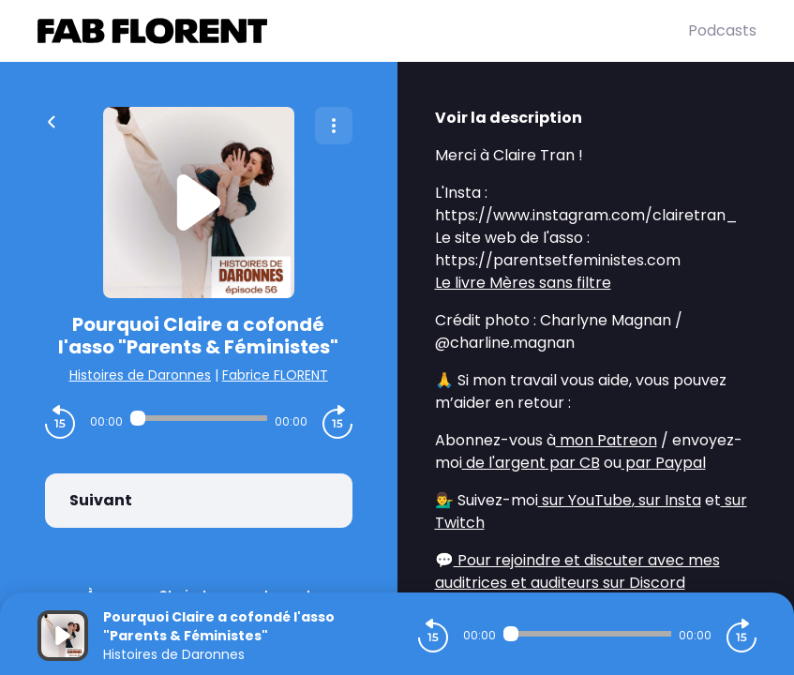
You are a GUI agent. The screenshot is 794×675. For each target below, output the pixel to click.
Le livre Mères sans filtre (523, 282)
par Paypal (664, 462)
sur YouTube (585, 500)
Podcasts (722, 30)
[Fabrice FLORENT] (362, 30)
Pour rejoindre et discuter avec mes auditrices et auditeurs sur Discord (577, 571)
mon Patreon (606, 440)
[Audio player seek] (198, 418)
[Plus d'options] (333, 125)
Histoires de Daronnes (140, 375)
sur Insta (668, 500)
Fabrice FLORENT (275, 375)
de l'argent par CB (531, 462)
